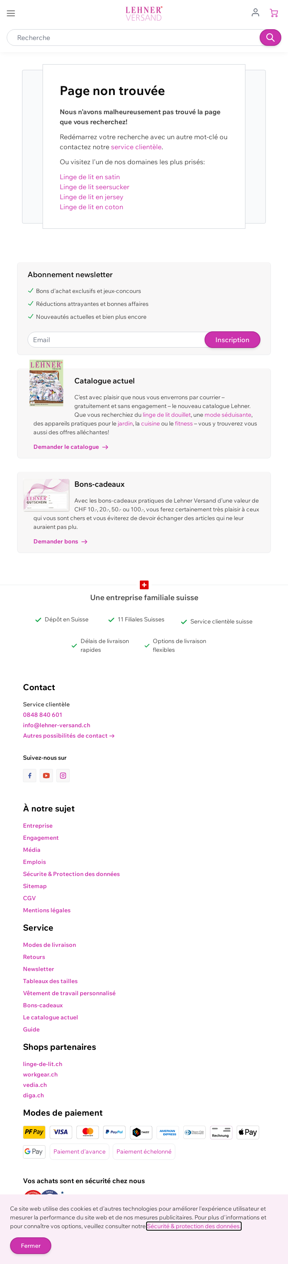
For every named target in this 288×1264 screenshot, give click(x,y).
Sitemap (35, 886)
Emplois (34, 862)
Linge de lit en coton (91, 207)
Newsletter (38, 969)
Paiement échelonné (144, 1151)
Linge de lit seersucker (94, 187)
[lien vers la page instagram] (63, 775)
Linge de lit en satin (90, 177)
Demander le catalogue (70, 447)
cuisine (150, 423)
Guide (31, 1029)
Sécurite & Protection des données (71, 874)
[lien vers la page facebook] (31, 775)
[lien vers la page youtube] (48, 775)
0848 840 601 (42, 714)
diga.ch (33, 1095)
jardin (125, 423)
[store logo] (144, 13)
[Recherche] (270, 37)
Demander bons (60, 541)
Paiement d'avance (79, 1151)
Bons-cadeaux (43, 1005)
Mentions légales (47, 910)
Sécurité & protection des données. (194, 1226)
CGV (29, 898)
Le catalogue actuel (50, 1017)
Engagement (41, 837)
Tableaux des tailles (50, 981)
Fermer (30, 1245)
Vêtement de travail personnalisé (69, 993)
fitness (184, 423)
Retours (34, 957)
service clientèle (136, 147)
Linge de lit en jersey (92, 197)
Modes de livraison (49, 945)
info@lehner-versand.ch (56, 725)
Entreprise (38, 825)
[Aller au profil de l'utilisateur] (258, 11)
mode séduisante (228, 414)
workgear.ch (40, 1074)
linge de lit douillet (167, 414)
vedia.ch (35, 1085)
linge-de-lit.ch (42, 1064)
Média (31, 850)
